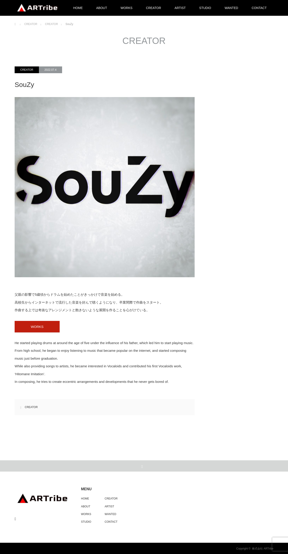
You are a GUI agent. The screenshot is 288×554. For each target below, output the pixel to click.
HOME (78, 8)
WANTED (231, 8)
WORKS (127, 8)
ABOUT (101, 8)
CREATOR (153, 8)
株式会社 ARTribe (262, 548)
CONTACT (259, 8)
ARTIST (180, 8)
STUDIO (205, 8)
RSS (16, 518)
